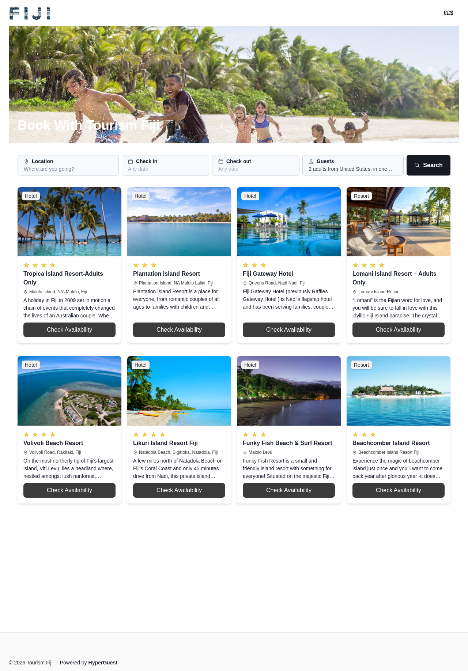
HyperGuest (102, 663)
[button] (68, 165)
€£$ (448, 13)
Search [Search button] (428, 165)
